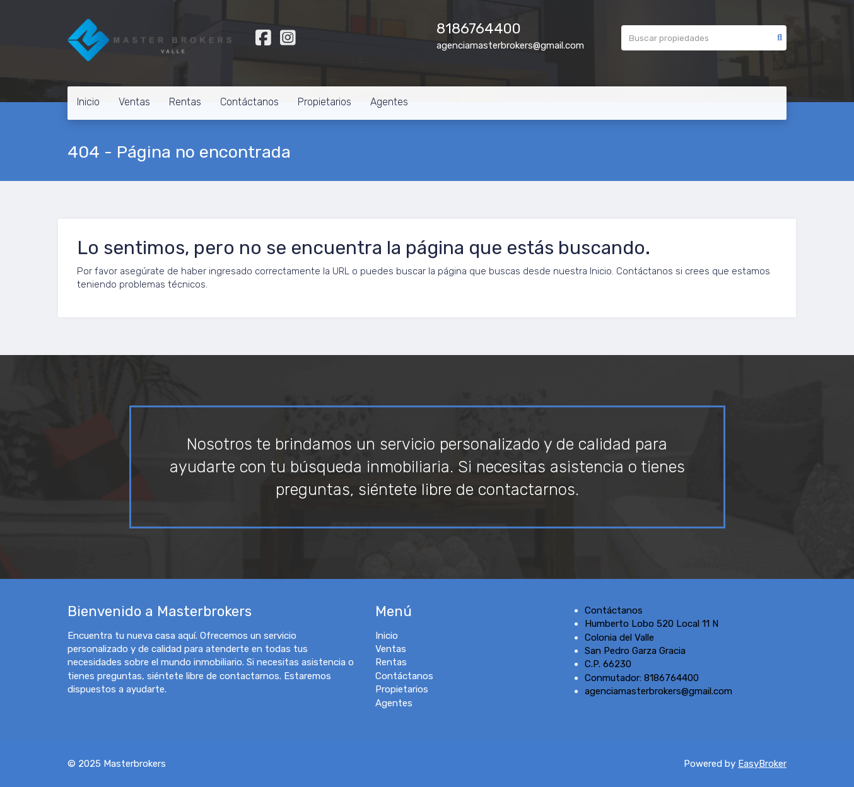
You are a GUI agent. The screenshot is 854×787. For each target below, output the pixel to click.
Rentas (185, 102)
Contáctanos (249, 102)
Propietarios (324, 102)
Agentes (389, 102)
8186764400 (478, 28)
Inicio (88, 102)
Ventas (134, 102)
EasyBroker (762, 763)
